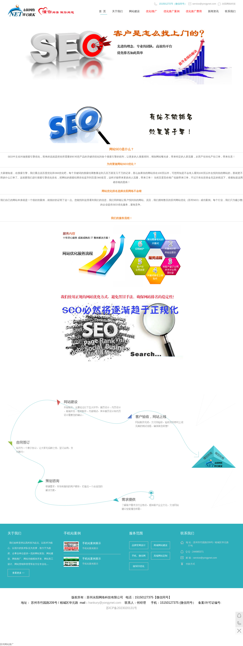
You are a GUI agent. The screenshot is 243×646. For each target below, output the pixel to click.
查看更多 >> (18, 573)
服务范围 (136, 533)
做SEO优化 (138, 566)
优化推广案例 (172, 11)
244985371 (198, 551)
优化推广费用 (194, 11)
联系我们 (230, 11)
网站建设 (134, 11)
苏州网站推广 (7, 644)
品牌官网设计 (139, 545)
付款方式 (190, 564)
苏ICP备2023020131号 (121, 608)
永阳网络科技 (227, 3)
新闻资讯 (213, 11)
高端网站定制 (160, 555)
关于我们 (117, 11)
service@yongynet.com (202, 3)
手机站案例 (72, 533)
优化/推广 (151, 11)
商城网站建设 (160, 545)
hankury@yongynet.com (104, 602)
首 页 (102, 11)
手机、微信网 (139, 555)
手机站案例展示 (91, 543)
